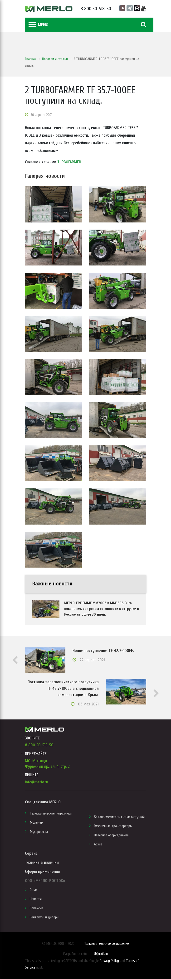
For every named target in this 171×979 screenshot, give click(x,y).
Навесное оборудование (111, 835)
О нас (33, 890)
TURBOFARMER (69, 161)
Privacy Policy (109, 961)
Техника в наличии (42, 862)
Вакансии (36, 908)
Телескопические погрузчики (51, 813)
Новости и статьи (55, 59)
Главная (30, 59)
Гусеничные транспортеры (113, 826)
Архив (98, 844)
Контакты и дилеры (44, 917)
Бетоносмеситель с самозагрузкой (119, 817)
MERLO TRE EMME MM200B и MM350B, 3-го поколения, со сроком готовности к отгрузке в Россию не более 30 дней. (101, 609)
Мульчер (36, 822)
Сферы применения (42, 871)
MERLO (49, 9)
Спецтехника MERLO (43, 802)
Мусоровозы (39, 831)
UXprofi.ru (101, 954)
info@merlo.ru (36, 782)
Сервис (31, 853)
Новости (36, 899)
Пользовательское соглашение (106, 943)
